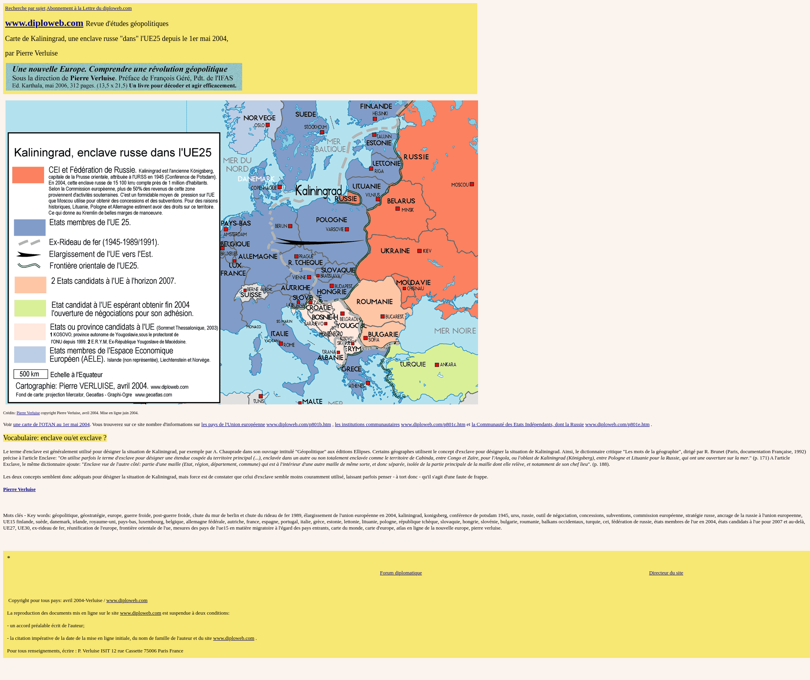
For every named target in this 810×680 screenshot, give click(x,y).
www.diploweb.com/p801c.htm (433, 424)
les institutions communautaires (367, 424)
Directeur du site (666, 573)
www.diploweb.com (44, 23)
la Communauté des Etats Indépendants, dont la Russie (528, 424)
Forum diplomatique (401, 573)
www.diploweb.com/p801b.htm (298, 424)
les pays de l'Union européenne (233, 424)
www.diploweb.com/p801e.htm (617, 424)
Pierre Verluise (28, 413)
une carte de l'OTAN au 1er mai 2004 (51, 424)
